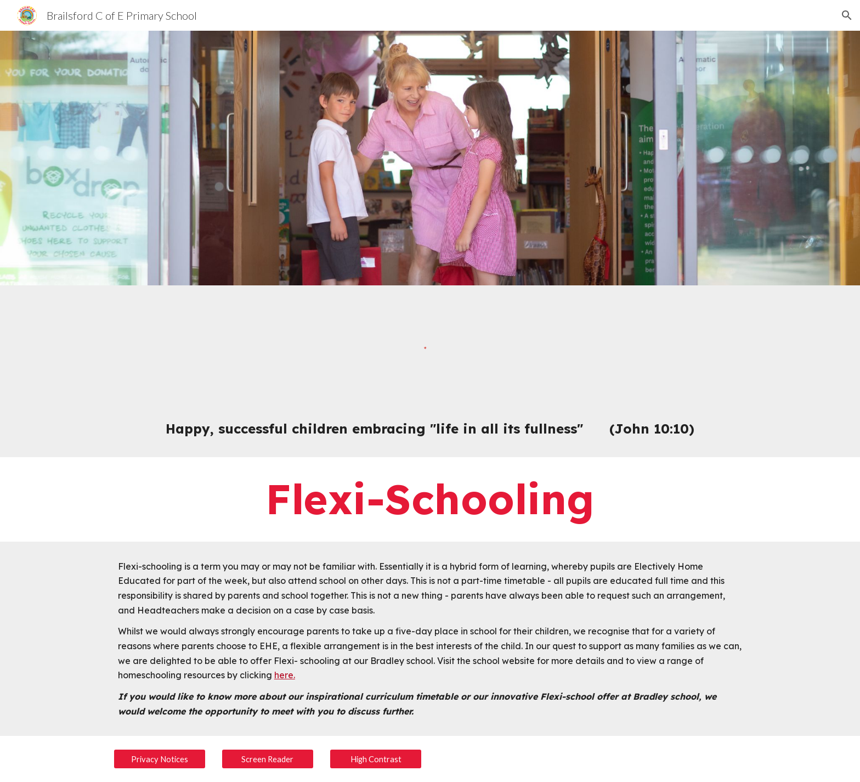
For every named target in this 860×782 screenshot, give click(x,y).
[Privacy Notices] (159, 759)
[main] (430, 428)
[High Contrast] (375, 759)
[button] (847, 15)
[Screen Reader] (267, 759)
